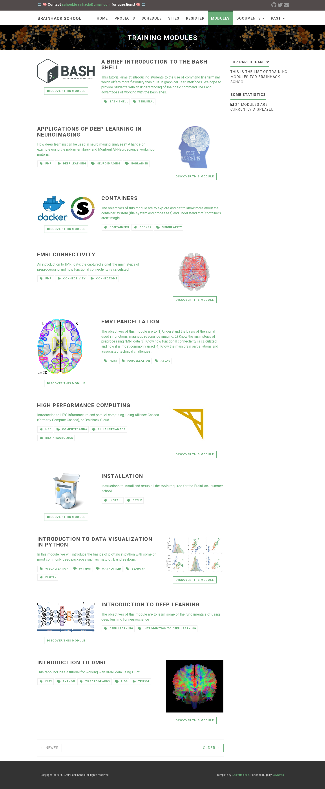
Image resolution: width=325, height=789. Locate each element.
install (113, 500)
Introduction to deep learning (150, 604)
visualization (54, 568)
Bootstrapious (240, 774)
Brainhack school (59, 18)
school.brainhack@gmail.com (86, 4)
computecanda (72, 429)
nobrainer (136, 163)
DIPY (46, 681)
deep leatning (72, 163)
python (82, 568)
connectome (104, 278)
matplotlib (108, 568)
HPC (46, 429)
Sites (173, 18)
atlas (162, 360)
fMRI (46, 278)
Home (102, 18)
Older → (211, 748)
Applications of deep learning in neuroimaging (89, 132)
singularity (169, 227)
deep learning (118, 628)
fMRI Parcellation (130, 322)
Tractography (95, 681)
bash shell (116, 101)
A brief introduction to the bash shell (154, 65)
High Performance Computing (83, 405)
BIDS (121, 681)
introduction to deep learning (167, 628)
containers (116, 227)
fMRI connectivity (66, 254)
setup (134, 500)
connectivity (72, 278)
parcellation (136, 360)
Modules (220, 18)
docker (143, 227)
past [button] (278, 18)
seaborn (136, 568)
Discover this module (66, 91)
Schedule (152, 18)
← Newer (49, 748)
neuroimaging (105, 163)
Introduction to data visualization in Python (94, 542)
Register (195, 18)
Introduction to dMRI (71, 663)
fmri (46, 163)
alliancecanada (109, 429)
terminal (143, 101)
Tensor (141, 681)
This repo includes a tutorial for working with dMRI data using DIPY (88, 672)
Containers (119, 198)
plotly (48, 577)
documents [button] (250, 18)
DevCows (278, 774)
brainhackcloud (56, 437)
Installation (122, 476)
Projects (125, 18)
